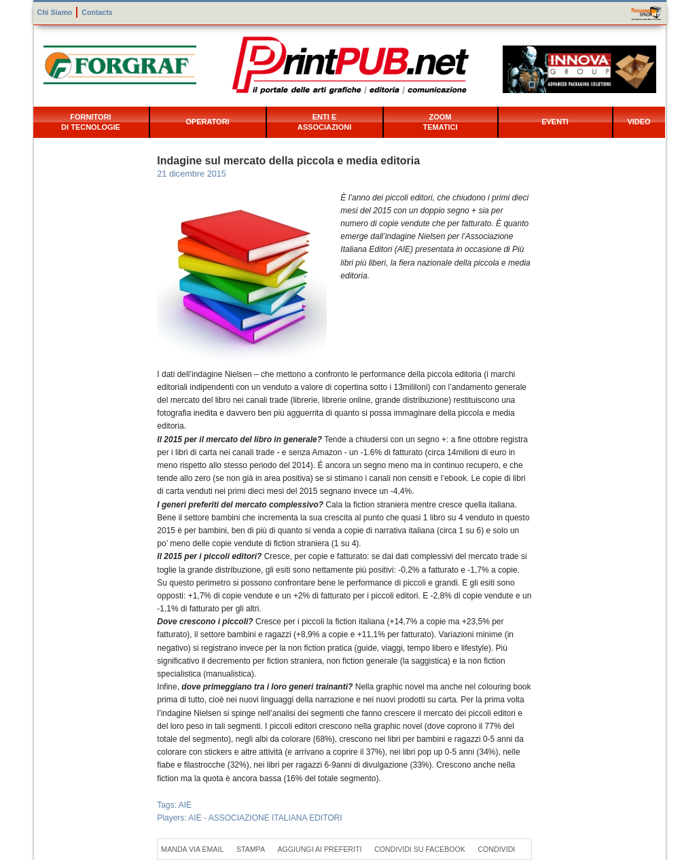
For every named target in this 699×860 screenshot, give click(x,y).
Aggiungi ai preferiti (319, 849)
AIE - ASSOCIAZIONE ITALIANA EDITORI (265, 818)
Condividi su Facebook (419, 849)
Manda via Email (192, 849)
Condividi (496, 849)
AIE (185, 805)
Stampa (250, 849)
